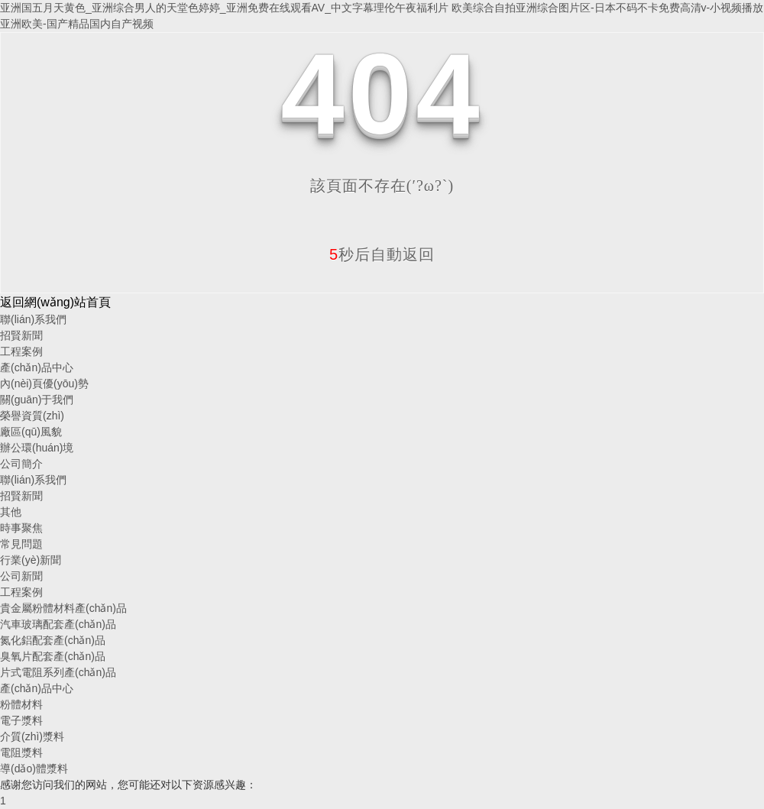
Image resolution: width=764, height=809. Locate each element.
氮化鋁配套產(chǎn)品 (52, 640)
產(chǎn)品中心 (36, 367)
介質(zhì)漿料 (32, 736)
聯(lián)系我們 (33, 319)
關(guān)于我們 (36, 399)
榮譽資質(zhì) (32, 415)
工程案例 (21, 351)
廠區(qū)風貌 (31, 432)
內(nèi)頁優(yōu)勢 (44, 383)
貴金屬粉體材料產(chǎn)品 (63, 608)
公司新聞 (21, 576)
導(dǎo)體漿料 (34, 768)
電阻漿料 (21, 752)
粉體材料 (21, 704)
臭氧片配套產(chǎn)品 (52, 656)
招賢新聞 (21, 335)
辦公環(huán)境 (36, 448)
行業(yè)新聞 (30, 560)
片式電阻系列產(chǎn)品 (58, 672)
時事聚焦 (21, 528)
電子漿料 (21, 720)
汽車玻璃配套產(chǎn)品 (58, 624)
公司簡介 (21, 464)
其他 (10, 512)
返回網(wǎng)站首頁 (55, 302)
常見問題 (21, 544)
